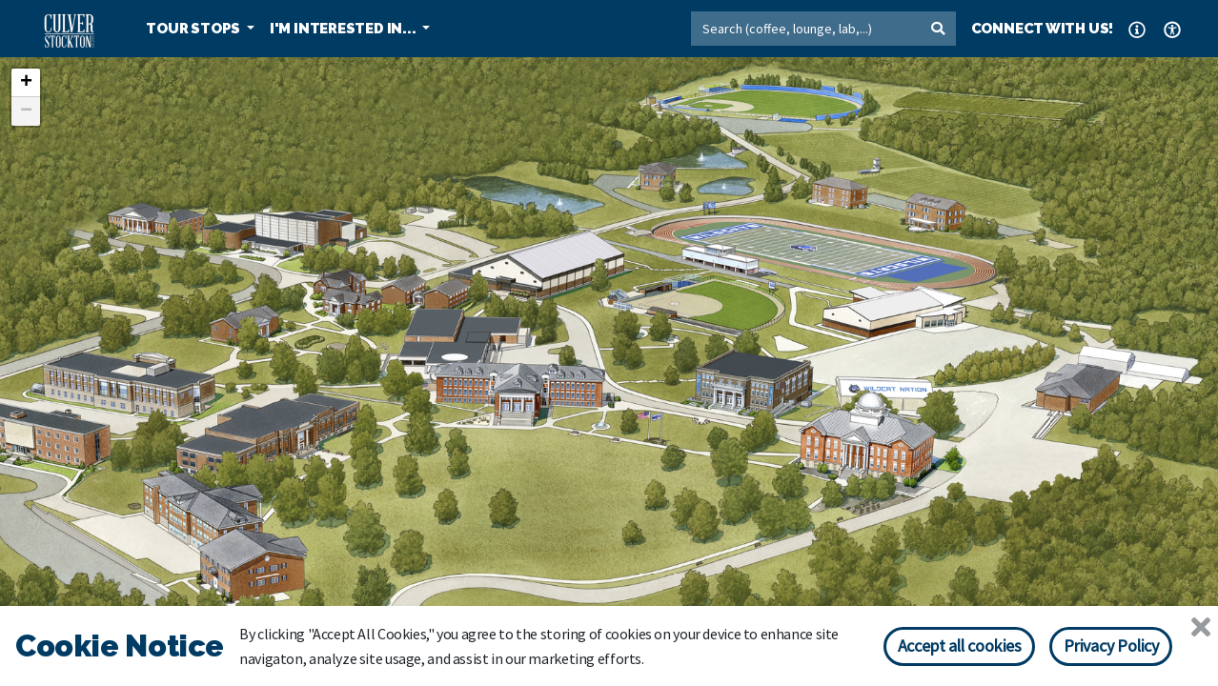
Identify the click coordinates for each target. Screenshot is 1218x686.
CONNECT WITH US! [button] (1042, 28)
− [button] (26, 111)
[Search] (805, 28)
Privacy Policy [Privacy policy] (1111, 645)
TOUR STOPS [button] (194, 28)
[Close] (1200, 627)
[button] (1137, 28)
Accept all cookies (960, 645)
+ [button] (26, 83)
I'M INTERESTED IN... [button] (344, 28)
